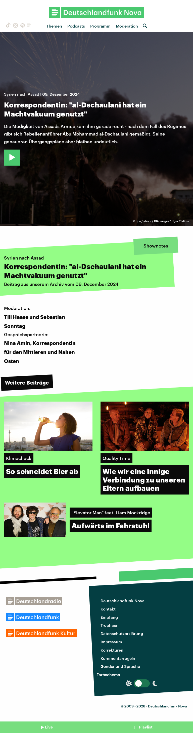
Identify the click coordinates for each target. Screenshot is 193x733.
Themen (54, 26)
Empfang (109, 617)
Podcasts (76, 26)
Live (49, 726)
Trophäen (110, 625)
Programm (100, 26)
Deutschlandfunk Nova (122, 600)
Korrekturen (112, 650)
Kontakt (108, 608)
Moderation (127, 26)
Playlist (146, 726)
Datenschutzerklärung (122, 633)
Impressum (111, 641)
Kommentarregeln (118, 658)
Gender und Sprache (120, 666)
